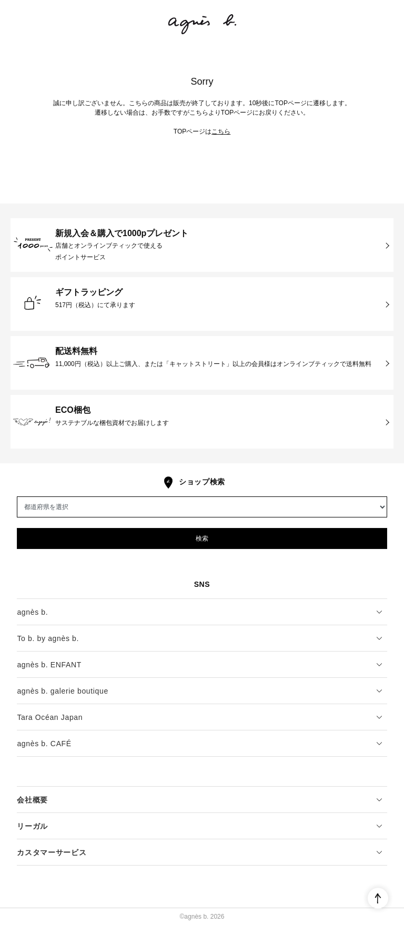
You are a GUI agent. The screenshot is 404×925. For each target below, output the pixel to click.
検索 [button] (202, 538)
